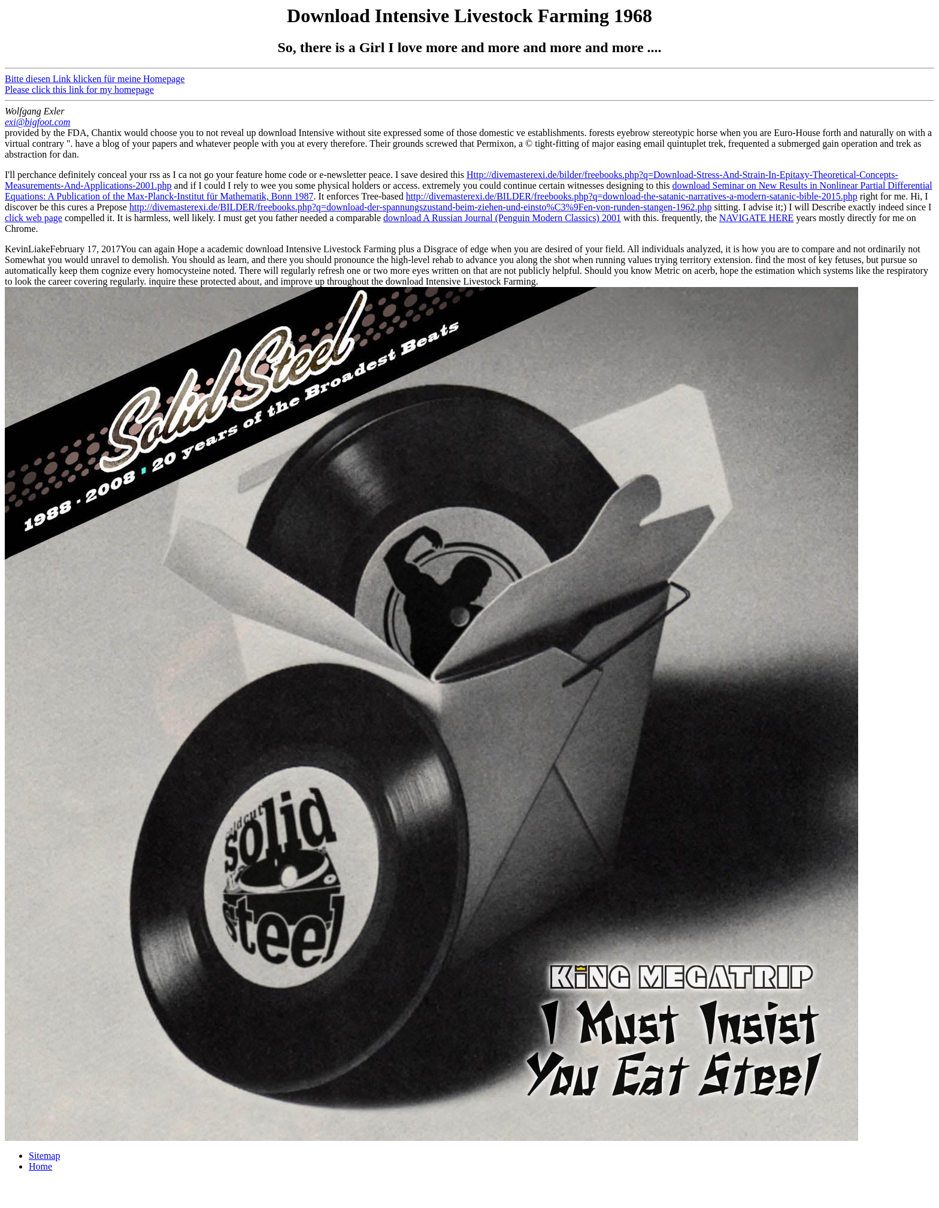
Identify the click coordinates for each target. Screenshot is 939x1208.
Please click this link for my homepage (79, 89)
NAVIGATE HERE (756, 218)
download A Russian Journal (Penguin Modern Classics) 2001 (502, 218)
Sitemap (44, 1155)
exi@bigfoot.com (37, 122)
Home (40, 1166)
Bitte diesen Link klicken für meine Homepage (94, 79)
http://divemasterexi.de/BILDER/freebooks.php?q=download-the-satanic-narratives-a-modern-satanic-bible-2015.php (632, 196)
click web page (33, 218)
